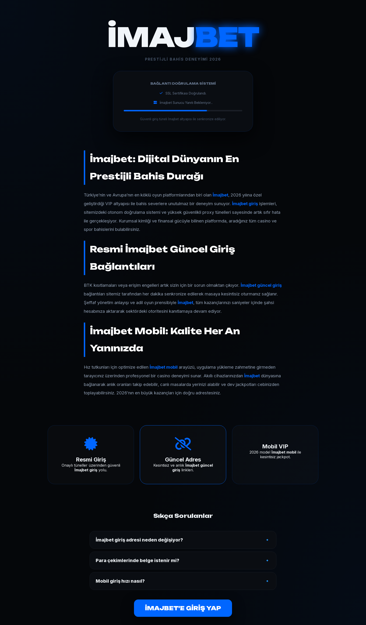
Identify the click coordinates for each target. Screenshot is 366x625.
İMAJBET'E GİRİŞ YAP (183, 608)
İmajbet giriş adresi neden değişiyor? (139, 540)
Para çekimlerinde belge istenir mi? (137, 560)
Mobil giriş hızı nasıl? (120, 581)
